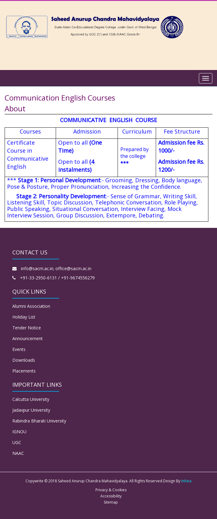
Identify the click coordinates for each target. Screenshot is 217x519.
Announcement (27, 338)
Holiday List (23, 317)
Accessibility (111, 496)
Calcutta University (30, 399)
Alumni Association (31, 306)
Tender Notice (26, 328)
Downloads (23, 360)
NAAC (18, 453)
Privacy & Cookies (111, 489)
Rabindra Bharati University (39, 421)
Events (19, 349)
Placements (24, 371)
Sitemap (111, 502)
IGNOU (19, 432)
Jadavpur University (31, 410)
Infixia (186, 481)
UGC (16, 442)
